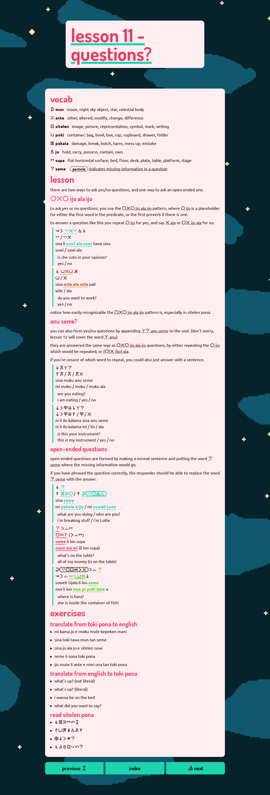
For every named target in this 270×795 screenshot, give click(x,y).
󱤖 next (195, 768)
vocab (61, 99)
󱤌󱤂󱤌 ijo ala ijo (71, 199)
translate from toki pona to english (93, 624)
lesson (62, 179)
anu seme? (63, 321)
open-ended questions (78, 449)
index (134, 768)
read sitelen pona (72, 715)
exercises (67, 613)
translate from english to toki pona (93, 673)
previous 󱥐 (74, 768)
